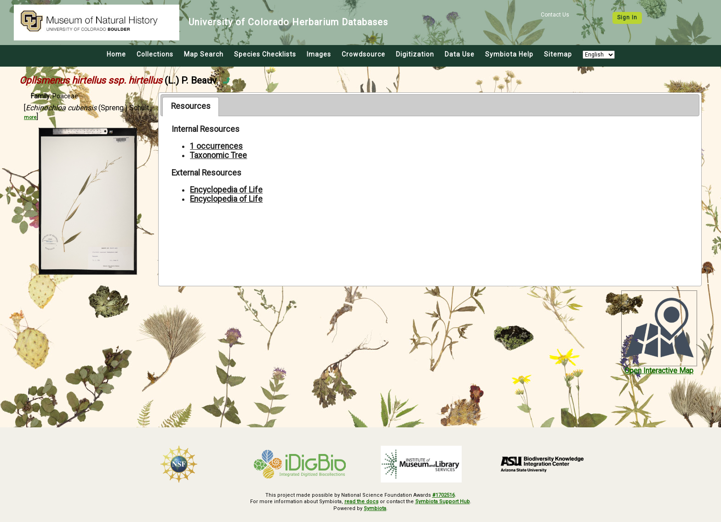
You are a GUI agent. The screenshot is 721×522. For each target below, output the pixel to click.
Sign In (627, 17)
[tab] (190, 106)
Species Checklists (265, 54)
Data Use (460, 54)
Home (116, 54)
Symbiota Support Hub (442, 502)
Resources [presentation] (191, 106)
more (30, 117)
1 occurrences (216, 146)
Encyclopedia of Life (226, 189)
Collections (155, 54)
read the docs (361, 502)
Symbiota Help (509, 54)
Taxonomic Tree (218, 155)
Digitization (415, 54)
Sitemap (558, 54)
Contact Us (555, 14)
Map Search (203, 54)
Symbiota (375, 508)
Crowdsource (363, 54)
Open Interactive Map (658, 370)
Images (319, 54)
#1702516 (443, 495)
